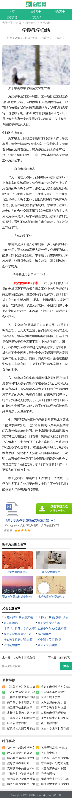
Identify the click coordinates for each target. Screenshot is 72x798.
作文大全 (36, 17)
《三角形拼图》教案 (53, 768)
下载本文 (59, 37)
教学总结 (45, 22)
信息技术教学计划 (18, 763)
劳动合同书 (48, 773)
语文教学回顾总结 (24, 657)
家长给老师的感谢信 (53, 712)
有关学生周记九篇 (48, 622)
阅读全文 (46, 37)
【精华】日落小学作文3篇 (20, 628)
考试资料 (60, 11)
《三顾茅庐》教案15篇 (21, 686)
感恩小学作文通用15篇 (21, 784)
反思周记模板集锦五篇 (18, 634)
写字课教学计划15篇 (53, 707)
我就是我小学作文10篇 (55, 778)
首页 (12, 11)
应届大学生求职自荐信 (55, 728)
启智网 (32, 795)
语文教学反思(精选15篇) (19, 639)
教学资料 (36, 11)
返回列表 (64, 657)
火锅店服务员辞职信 (53, 702)
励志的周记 (11, 622)
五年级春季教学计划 (53, 691)
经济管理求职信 (17, 723)
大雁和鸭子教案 (50, 697)
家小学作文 (44, 634)
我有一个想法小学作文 (21, 747)
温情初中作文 (12, 645)
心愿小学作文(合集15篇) (52, 628)
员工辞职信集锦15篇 (19, 707)
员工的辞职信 (49, 723)
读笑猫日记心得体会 (19, 752)
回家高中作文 (49, 752)
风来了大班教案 (47, 645)
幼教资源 (12, 17)
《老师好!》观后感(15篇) (19, 617)
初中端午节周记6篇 (49, 639)
